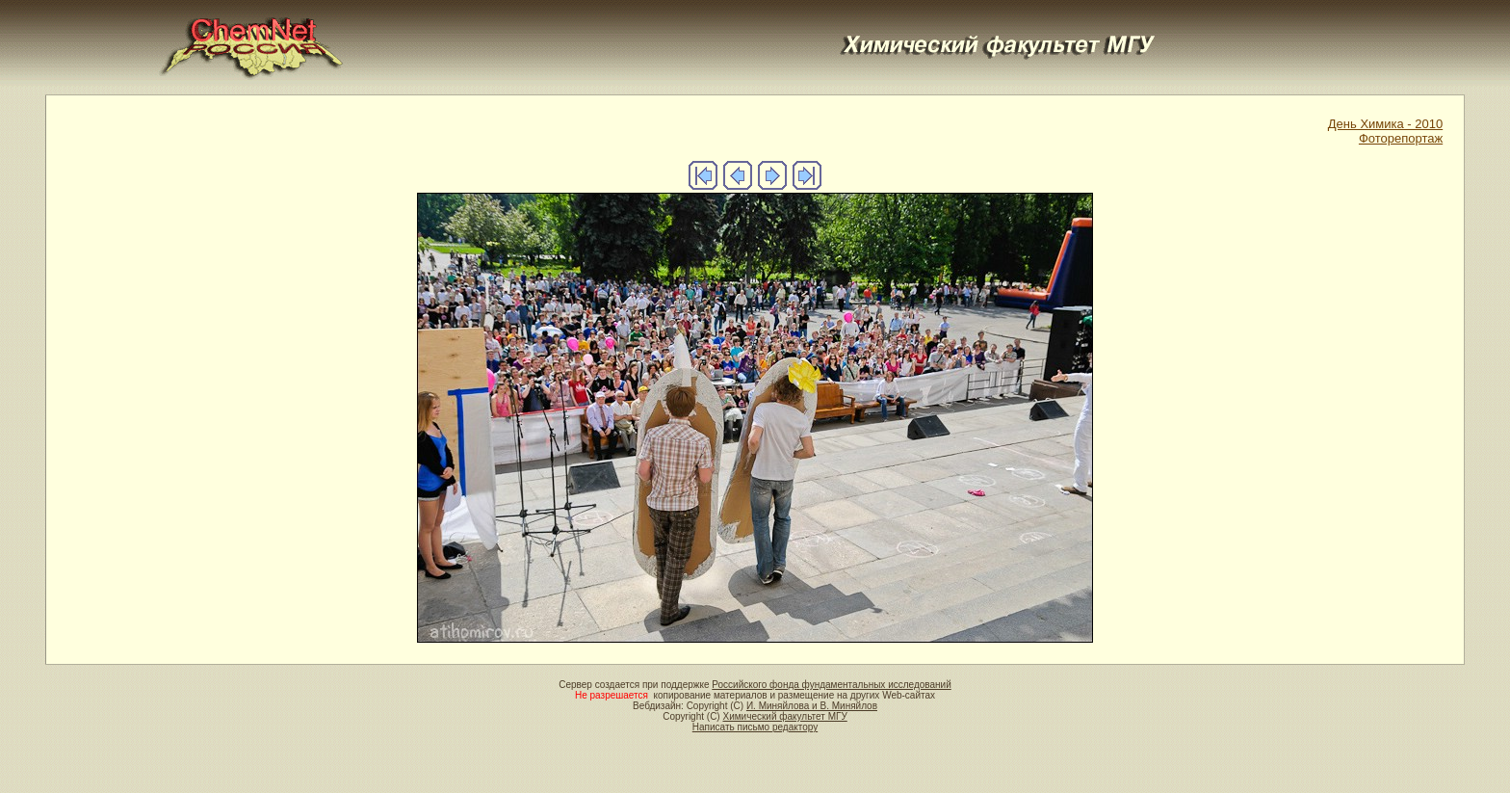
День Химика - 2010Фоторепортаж (1385, 131)
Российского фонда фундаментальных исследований (831, 684)
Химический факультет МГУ (784, 716)
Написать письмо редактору (755, 727)
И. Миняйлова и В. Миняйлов (811, 705)
